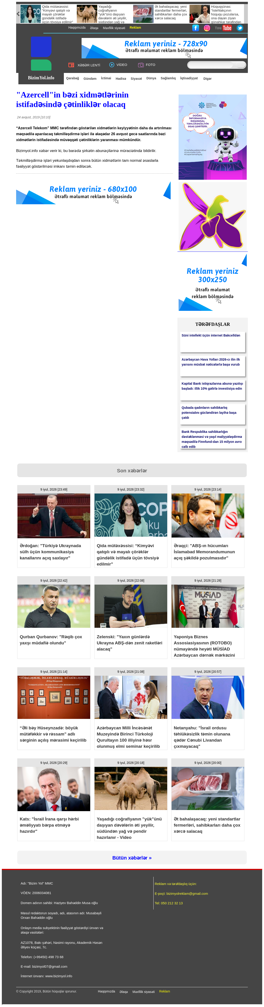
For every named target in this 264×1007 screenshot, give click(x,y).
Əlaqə (124, 992)
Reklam (164, 991)
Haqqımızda (106, 991)
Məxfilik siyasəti (143, 992)
